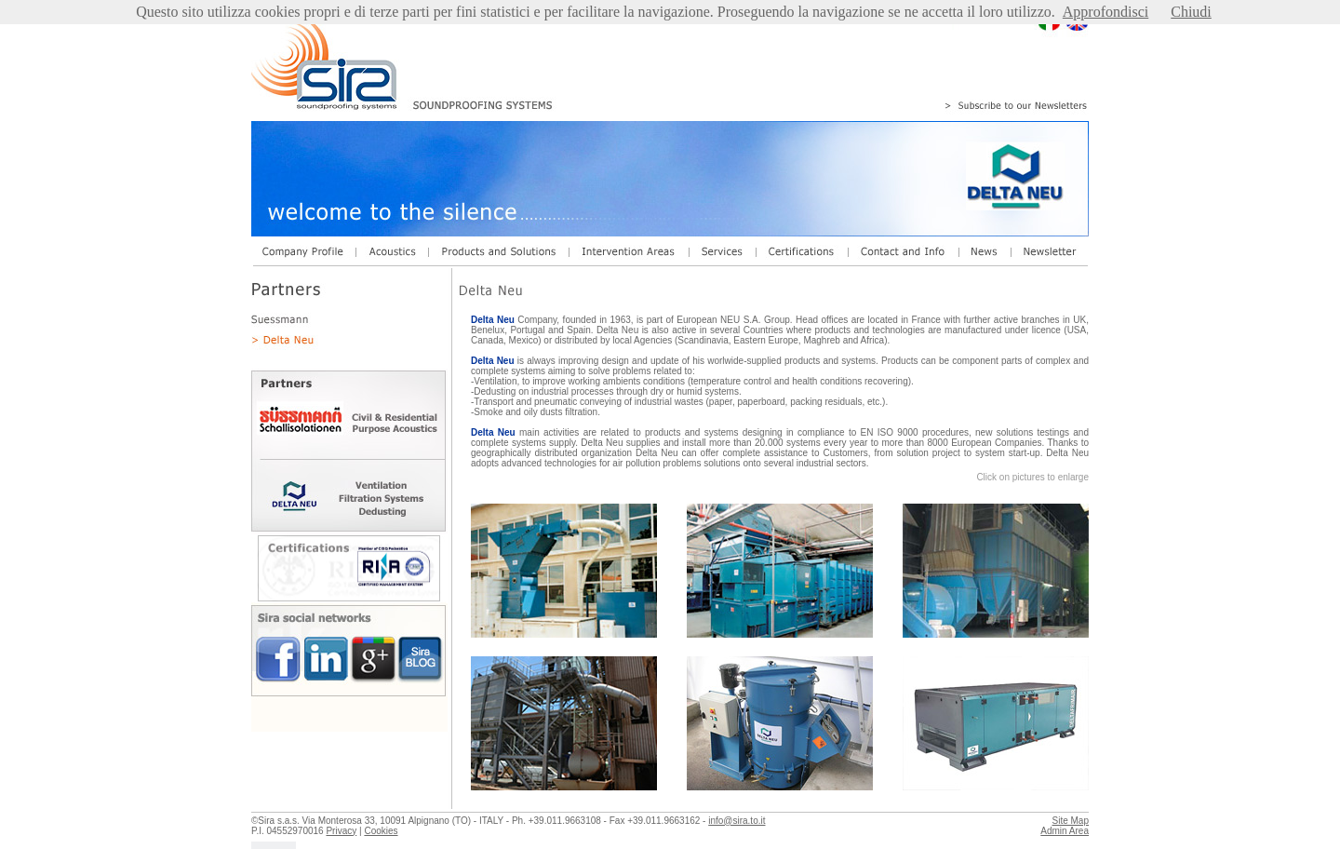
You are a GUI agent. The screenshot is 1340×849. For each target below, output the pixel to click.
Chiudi (1191, 12)
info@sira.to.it (736, 820)
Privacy (341, 831)
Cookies (380, 831)
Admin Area (1064, 831)
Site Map (1070, 820)
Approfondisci (1105, 12)
